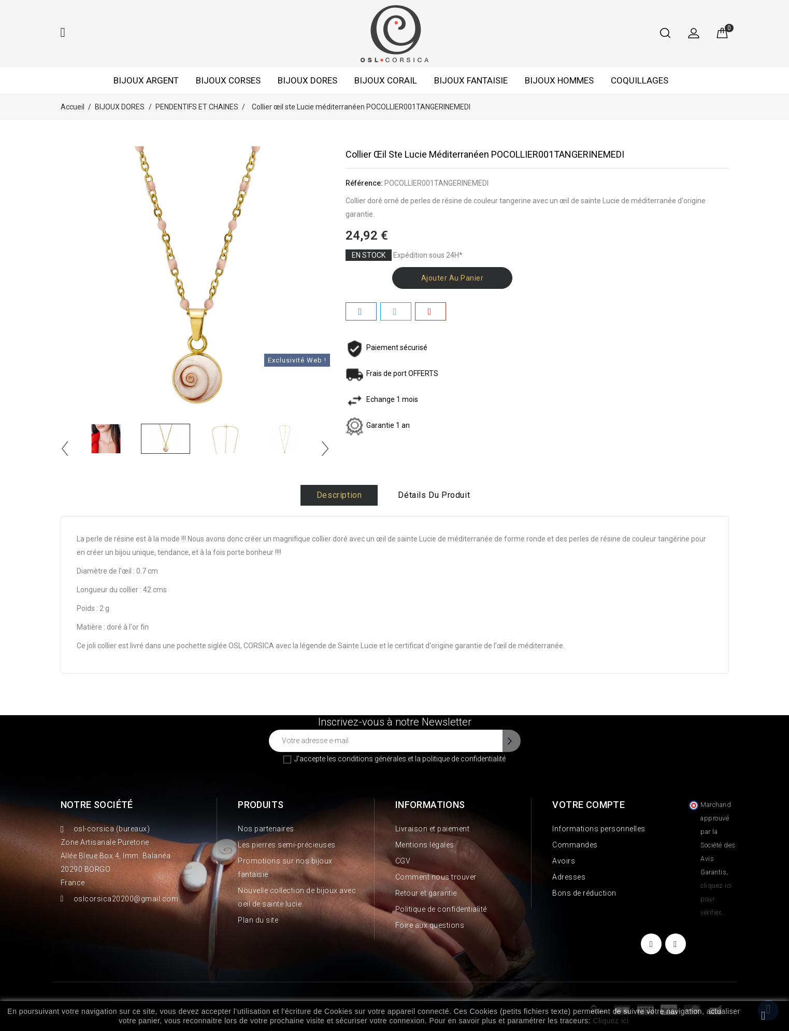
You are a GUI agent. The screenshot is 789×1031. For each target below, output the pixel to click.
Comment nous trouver (436, 877)
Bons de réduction (584, 893)
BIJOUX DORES (307, 80)
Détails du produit (434, 495)
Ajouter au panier (452, 278)
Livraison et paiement (432, 829)
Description (339, 495)
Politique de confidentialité (441, 909)
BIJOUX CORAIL (385, 80)
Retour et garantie (426, 893)
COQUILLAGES (639, 80)
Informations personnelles (598, 829)
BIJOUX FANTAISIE (471, 80)
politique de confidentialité (464, 759)
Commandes (575, 845)
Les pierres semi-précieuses (287, 845)
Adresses (568, 877)
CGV (403, 861)
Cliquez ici (610, 1020)
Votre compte (588, 804)
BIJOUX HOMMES (559, 80)
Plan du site (258, 920)
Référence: (364, 183)
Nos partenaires (266, 829)
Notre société (97, 804)
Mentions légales (424, 845)
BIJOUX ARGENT (146, 80)
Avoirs (563, 861)
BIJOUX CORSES (228, 80)
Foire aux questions (430, 925)
